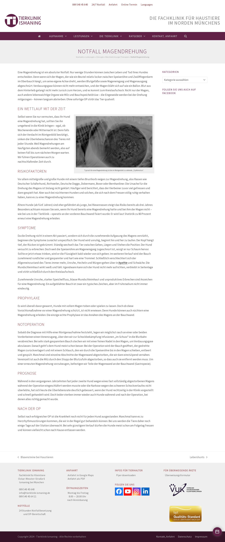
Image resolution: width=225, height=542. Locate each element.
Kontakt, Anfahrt (165, 536)
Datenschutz (185, 536)
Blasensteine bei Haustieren (35, 457)
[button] (185, 36)
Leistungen (89, 57)
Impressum (201, 536)
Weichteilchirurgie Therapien (117, 57)
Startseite (80, 57)
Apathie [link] (122, 262)
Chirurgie (100, 57)
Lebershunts (198, 457)
